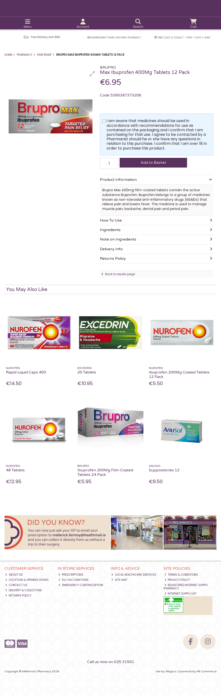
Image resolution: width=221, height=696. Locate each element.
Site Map (119, 580)
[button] (92, 73)
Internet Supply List (181, 593)
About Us (14, 575)
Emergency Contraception (80, 585)
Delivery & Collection (23, 590)
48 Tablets (15, 470)
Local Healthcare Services (133, 575)
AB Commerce (206, 671)
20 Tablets (86, 372)
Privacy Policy (177, 580)
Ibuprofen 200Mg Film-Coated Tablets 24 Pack (105, 472)
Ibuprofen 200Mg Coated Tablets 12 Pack (179, 374)
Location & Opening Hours (27, 580)
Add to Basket (153, 162)
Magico (171, 671)
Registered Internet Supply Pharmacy (186, 586)
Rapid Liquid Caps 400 (26, 372)
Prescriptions (70, 575)
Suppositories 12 (164, 470)
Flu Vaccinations (73, 580)
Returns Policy (18, 595)
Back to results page (120, 274)
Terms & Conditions (181, 575)
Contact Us (16, 585)
